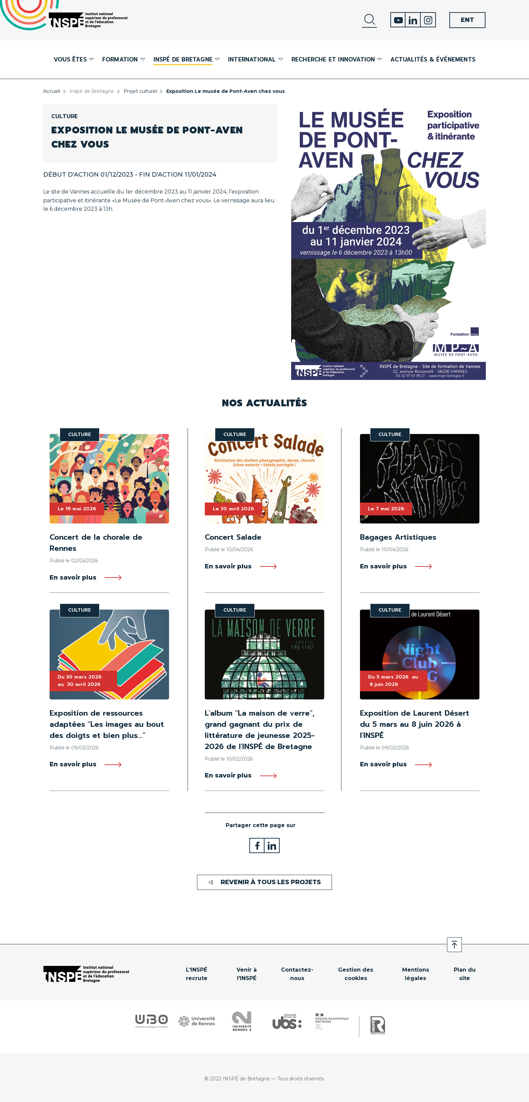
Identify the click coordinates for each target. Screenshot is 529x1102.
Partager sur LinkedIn (272, 845)
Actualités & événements (432, 59)
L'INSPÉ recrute (196, 974)
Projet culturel (140, 91)
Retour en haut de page (454, 944)
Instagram (428, 19)
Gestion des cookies (355, 974)
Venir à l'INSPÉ (246, 974)
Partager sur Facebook (256, 845)
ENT (467, 20)
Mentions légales (415, 974)
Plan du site (465, 974)
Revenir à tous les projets (271, 882)
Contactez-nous (297, 974)
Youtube (398, 19)
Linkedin (413, 19)
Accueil (51, 91)
